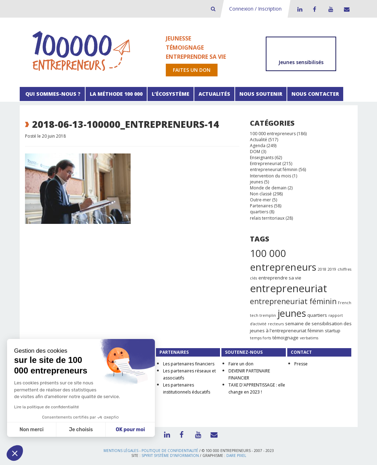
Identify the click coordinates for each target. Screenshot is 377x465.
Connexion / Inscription (255, 8)
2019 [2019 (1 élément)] (332, 269)
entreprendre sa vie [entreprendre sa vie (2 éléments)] (279, 278)
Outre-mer (260, 200)
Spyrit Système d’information (170, 455)
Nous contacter (315, 93)
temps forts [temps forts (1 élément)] (260, 337)
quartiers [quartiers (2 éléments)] (317, 315)
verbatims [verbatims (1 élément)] (309, 337)
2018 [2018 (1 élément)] (322, 269)
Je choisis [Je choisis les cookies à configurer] (81, 430)
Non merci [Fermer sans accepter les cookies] (31, 430)
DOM (255, 152)
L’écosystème (170, 93)
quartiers (259, 212)
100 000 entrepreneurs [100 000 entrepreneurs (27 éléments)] (283, 260)
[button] (14, 453)
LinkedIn (299, 9)
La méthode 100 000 (116, 93)
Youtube (330, 9)
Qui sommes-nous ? (52, 93)
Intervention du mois (270, 176)
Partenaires (261, 206)
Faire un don (240, 364)
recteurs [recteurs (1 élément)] (276, 323)
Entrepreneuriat (265, 163)
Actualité (258, 140)
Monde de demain (268, 188)
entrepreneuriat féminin (273, 169)
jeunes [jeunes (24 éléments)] (291, 313)
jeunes (256, 182)
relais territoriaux (267, 218)
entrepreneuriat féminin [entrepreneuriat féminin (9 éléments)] (293, 301)
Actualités (214, 93)
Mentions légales (120, 450)
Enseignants (262, 158)
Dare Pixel (236, 455)
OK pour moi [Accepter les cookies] (130, 430)
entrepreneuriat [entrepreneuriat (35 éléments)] (288, 288)
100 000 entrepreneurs (273, 134)
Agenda (257, 146)
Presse (301, 364)
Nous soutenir (260, 93)
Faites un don (192, 70)
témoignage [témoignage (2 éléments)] (285, 337)
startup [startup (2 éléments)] (332, 330)
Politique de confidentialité (170, 450)
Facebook (314, 9)
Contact (345, 9)
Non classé (261, 194)
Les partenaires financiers (188, 364)
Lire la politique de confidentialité (46, 406)
